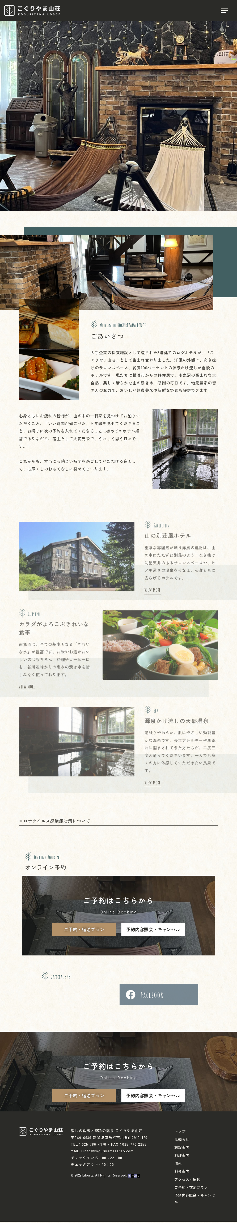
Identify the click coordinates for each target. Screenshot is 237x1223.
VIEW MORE (153, 787)
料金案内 (181, 1172)
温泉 (178, 1164)
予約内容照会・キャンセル (153, 930)
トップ (179, 1132)
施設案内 (181, 1148)
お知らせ (181, 1140)
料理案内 (181, 1156)
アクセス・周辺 (187, 1180)
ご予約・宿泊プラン (84, 930)
